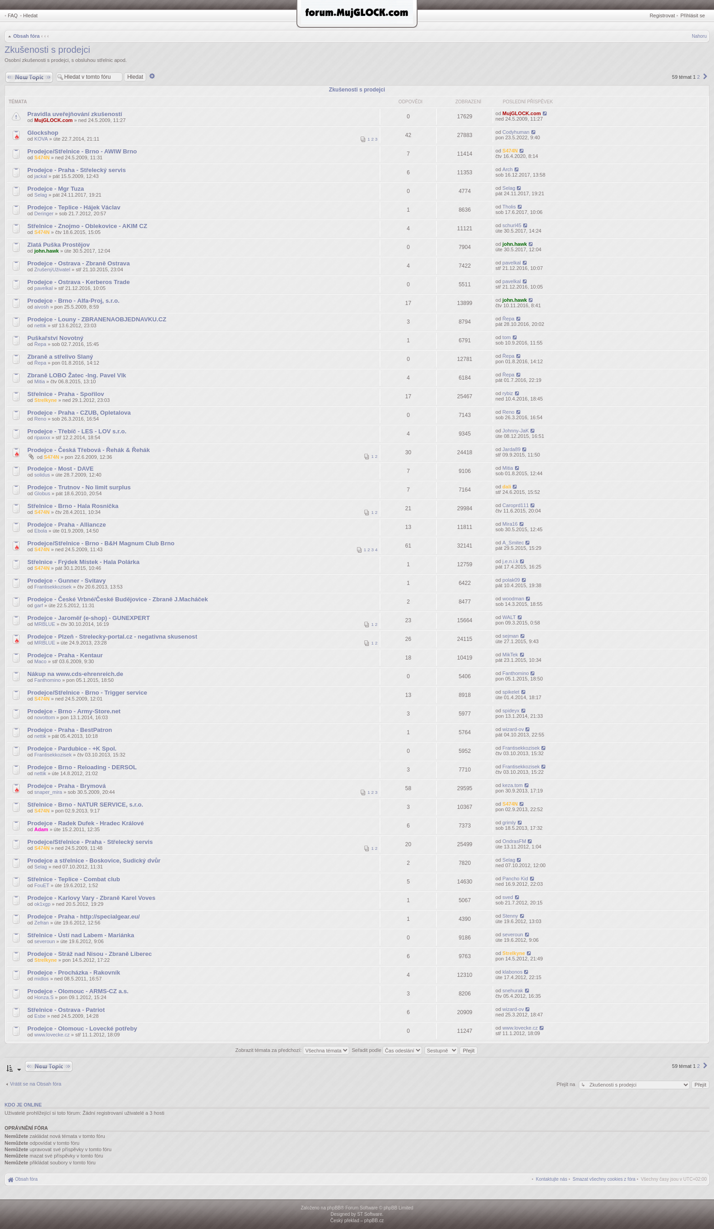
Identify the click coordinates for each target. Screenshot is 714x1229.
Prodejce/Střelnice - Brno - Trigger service (87, 692)
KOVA (41, 139)
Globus (42, 493)
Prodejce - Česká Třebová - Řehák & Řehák (88, 450)
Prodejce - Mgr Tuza (55, 188)
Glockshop (42, 132)
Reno (40, 419)
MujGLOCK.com (53, 120)
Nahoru (699, 36)
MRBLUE (44, 624)
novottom (44, 717)
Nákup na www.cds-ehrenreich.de (75, 673)
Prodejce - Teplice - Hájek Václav (73, 207)
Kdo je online (23, 1104)
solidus (42, 474)
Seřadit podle (387, 1050)
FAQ (13, 15)
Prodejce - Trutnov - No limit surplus (79, 487)
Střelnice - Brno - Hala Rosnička (72, 506)
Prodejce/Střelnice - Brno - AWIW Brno (82, 151)
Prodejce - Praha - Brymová (66, 785)
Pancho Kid (515, 878)
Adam (41, 829)
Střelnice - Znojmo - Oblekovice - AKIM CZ (87, 226)
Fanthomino (47, 680)
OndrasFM (514, 841)
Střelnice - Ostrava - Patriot (66, 1009)
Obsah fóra (26, 36)
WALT (508, 617)
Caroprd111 (515, 505)
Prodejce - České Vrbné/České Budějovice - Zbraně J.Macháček (117, 599)
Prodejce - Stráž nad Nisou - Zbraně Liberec (89, 953)
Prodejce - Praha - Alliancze (66, 524)
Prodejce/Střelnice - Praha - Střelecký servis (90, 841)
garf (38, 605)
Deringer (43, 213)
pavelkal (511, 262)
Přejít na (566, 1084)
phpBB (334, 1207)
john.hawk (46, 251)
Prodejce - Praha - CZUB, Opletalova (79, 412)
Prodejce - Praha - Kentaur (65, 655)
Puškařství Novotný (55, 338)
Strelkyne (45, 400)
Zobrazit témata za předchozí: (292, 1050)
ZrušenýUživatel (52, 269)
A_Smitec (513, 542)
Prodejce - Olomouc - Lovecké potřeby (82, 1028)
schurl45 (511, 225)
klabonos (512, 972)
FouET (41, 885)
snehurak (512, 990)
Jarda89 (511, 449)
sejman (510, 636)
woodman (513, 598)
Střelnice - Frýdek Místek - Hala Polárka (83, 562)
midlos (41, 978)
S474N (42, 157)
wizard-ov (513, 729)
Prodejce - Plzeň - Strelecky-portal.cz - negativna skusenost (112, 636)
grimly (508, 822)
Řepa (508, 318)
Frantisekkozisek (52, 586)
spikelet (510, 692)
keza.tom (512, 785)
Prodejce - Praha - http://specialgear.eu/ (83, 916)
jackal (40, 176)
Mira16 (510, 524)
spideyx (510, 710)
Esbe (40, 1016)
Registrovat (662, 15)
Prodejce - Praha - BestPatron (69, 729)
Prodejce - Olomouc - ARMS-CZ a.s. (77, 991)
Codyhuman (515, 132)
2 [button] (698, 77)
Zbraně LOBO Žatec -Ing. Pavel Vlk (76, 375)
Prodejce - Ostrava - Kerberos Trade (78, 282)
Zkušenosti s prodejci (47, 50)
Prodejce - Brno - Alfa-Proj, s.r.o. (73, 300)
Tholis (508, 206)
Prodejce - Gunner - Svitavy (66, 580)
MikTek (510, 654)
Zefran (41, 922)
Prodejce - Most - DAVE (60, 468)
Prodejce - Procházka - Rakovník (73, 972)
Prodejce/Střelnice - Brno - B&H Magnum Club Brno (100, 543)
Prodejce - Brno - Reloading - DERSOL (82, 767)
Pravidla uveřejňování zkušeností (74, 114)
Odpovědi (410, 101)
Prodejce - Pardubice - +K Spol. (72, 748)
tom (506, 337)
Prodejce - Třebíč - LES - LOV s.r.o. (77, 431)
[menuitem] (604, 1179)
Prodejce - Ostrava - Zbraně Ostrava (78, 263)
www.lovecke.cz (52, 1034)
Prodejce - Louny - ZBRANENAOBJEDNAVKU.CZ (96, 319)
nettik (40, 325)
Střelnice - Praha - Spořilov (65, 394)
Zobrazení (468, 101)
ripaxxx (42, 437)
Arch (507, 169)
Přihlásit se (692, 15)
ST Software (369, 1214)
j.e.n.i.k (510, 561)
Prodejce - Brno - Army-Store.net (74, 711)
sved (507, 897)
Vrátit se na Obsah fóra (35, 1084)
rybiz (507, 393)
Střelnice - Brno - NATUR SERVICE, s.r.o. (85, 804)
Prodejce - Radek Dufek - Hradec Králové (85, 823)
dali (506, 486)
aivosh (41, 307)
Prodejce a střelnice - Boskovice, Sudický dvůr (93, 860)
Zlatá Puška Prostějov (58, 244)
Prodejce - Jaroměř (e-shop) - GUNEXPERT (88, 617)
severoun (44, 941)
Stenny (510, 916)
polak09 (511, 580)
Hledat (30, 15)
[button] (705, 77)
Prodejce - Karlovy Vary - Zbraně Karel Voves (91, 897)
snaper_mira (48, 792)
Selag (40, 195)
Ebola (40, 530)
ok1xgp (42, 904)
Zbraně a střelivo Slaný (60, 356)
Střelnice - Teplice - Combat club (73, 879)
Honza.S (43, 997)
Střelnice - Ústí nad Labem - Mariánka (80, 935)
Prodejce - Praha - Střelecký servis (76, 170)
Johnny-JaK (515, 430)
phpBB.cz (374, 1220)
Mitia (39, 381)
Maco (40, 661)
